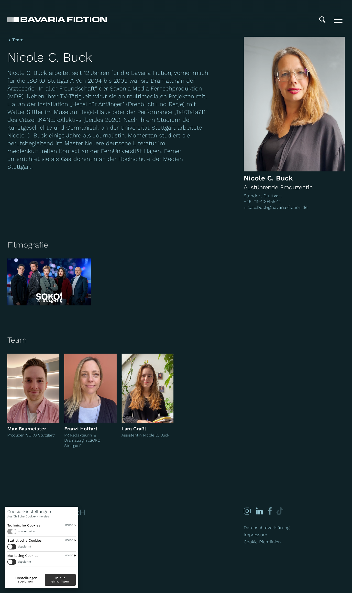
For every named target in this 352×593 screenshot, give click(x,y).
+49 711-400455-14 (262, 201)
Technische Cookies (23, 525)
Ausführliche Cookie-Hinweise (28, 516)
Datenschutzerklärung (266, 527)
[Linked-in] (259, 511)
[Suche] (322, 19)
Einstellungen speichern (26, 579)
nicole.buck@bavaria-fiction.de (276, 207)
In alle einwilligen (60, 579)
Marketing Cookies (22, 556)
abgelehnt (24, 546)
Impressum (255, 534)
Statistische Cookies (24, 540)
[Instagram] (247, 511)
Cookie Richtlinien (262, 541)
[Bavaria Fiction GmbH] (57, 19)
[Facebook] (269, 511)
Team (17, 39)
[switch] (41, 531)
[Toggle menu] (338, 19)
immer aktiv (26, 531)
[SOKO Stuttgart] (49, 281)
